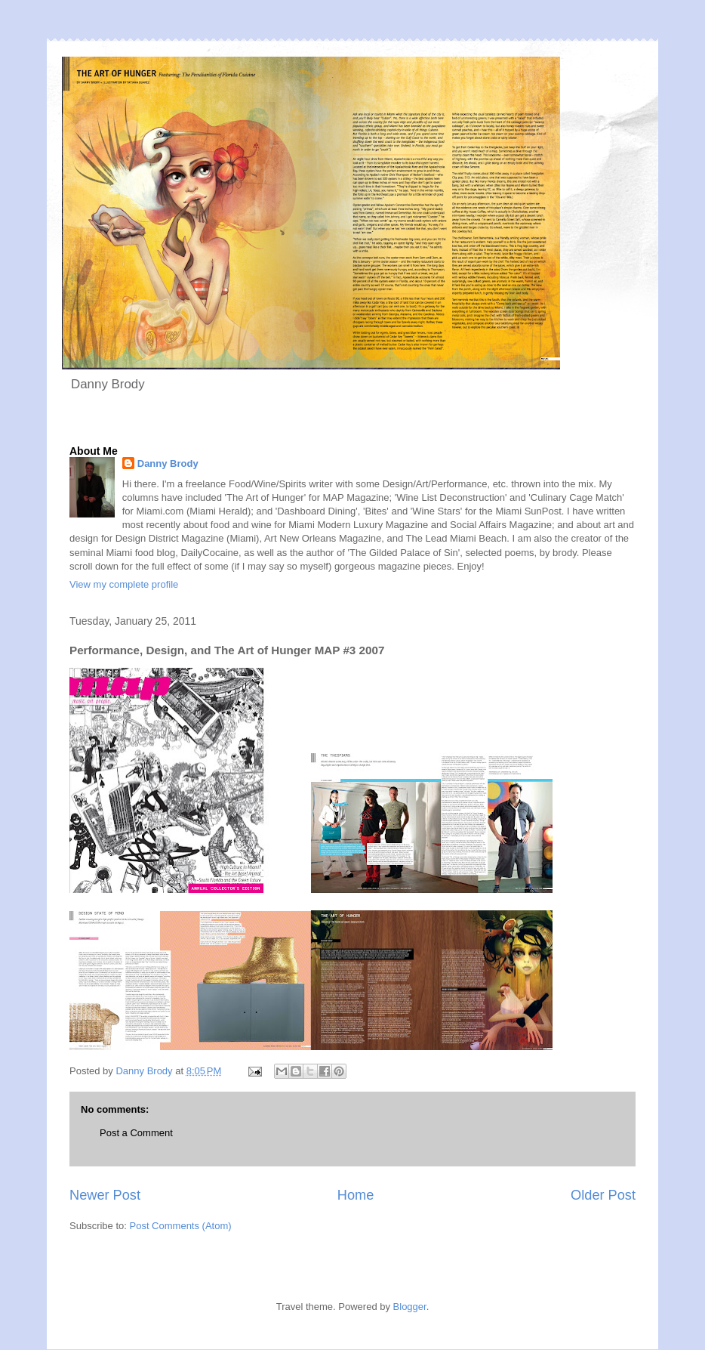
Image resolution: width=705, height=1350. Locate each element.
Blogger (409, 1306)
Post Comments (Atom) (181, 1225)
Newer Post (104, 1195)
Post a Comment (136, 1132)
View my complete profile (123, 584)
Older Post (603, 1195)
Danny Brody (168, 463)
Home (355, 1195)
